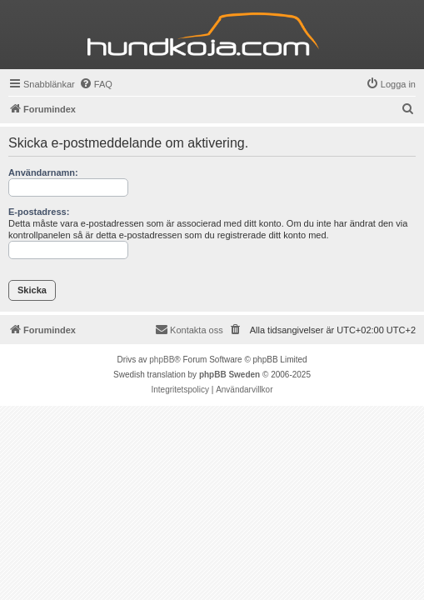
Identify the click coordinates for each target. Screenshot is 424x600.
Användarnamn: (43, 173)
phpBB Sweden (229, 374)
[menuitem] (95, 84)
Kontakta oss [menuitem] (189, 329)
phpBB (161, 359)
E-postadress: (38, 212)
